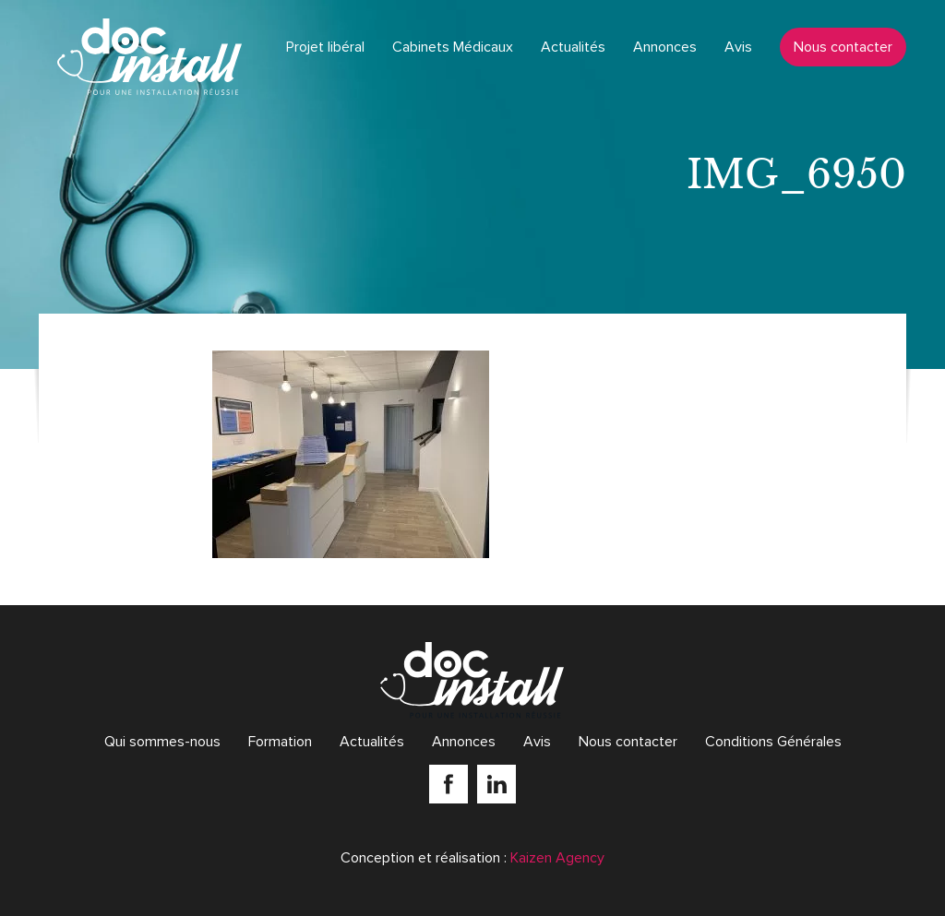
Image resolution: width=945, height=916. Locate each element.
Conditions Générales (773, 741)
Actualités (573, 47)
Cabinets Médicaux (452, 47)
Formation (280, 741)
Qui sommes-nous (162, 741)
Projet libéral (325, 47)
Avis (738, 47)
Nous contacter (843, 47)
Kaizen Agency (557, 858)
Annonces (665, 47)
